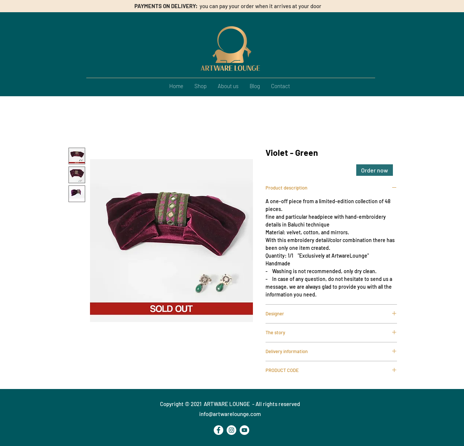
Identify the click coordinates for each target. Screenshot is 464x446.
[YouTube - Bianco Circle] (244, 430)
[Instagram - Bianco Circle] (231, 430)
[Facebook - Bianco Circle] (218, 430)
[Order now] (374, 170)
